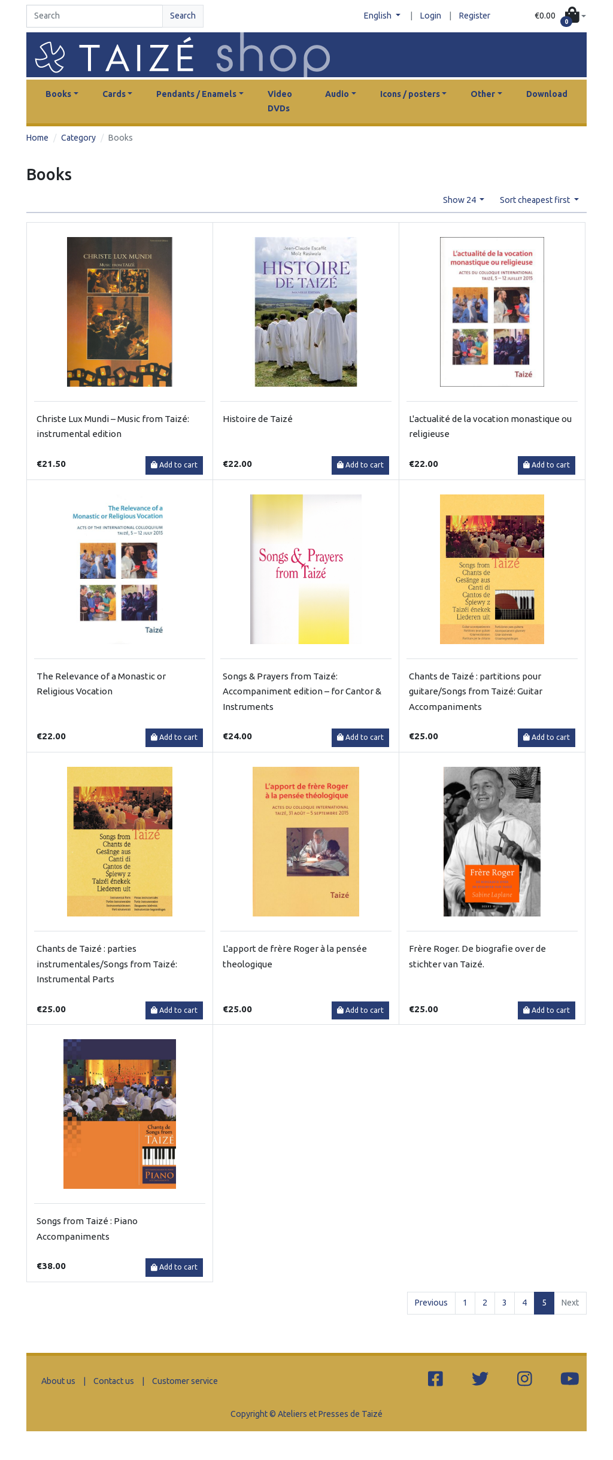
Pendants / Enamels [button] (196, 94)
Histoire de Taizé (258, 419)
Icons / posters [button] (410, 94)
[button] (560, 16)
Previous (431, 1302)
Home (37, 137)
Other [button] (483, 94)
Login (430, 15)
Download (547, 94)
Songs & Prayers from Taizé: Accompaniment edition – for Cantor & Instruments (302, 691)
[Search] (94, 16)
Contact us (113, 1381)
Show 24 (460, 200)
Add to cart (174, 465)
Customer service (185, 1381)
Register (474, 15)
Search (183, 15)
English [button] (378, 15)
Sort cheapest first (536, 200)
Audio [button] (337, 94)
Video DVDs (280, 101)
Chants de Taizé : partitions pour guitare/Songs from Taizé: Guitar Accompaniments (475, 691)
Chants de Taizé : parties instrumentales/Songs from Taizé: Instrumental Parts (107, 963)
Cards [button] (114, 94)
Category (78, 137)
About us (58, 1381)
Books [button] (58, 94)
